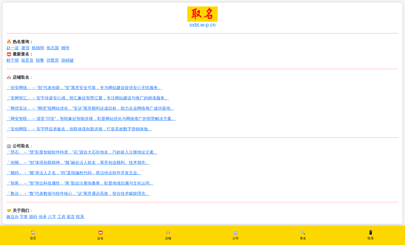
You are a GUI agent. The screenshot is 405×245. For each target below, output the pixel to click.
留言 (71, 217)
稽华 (65, 48)
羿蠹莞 (52, 60)
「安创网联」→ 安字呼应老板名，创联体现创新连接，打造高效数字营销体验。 (79, 129)
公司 (235, 238)
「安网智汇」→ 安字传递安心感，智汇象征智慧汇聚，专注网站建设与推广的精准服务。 (87, 98)
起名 (100, 238)
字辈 (24, 217)
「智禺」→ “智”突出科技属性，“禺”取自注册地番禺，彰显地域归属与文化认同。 (80, 183)
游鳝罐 (67, 60)
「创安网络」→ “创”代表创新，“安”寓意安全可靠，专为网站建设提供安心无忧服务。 (84, 87)
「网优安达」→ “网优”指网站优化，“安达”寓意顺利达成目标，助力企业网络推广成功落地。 (90, 108)
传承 (42, 217)
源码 (33, 217)
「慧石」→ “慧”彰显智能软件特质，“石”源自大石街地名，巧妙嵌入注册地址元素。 (82, 152)
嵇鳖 (40, 60)
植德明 (38, 48)
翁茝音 (27, 60)
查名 (303, 238)
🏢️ (235, 232)
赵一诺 (12, 48)
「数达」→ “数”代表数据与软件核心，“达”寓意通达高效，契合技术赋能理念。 (78, 193)
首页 (33, 238)
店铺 (168, 238)
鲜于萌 (12, 60)
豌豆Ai (12, 217)
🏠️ (33, 232)
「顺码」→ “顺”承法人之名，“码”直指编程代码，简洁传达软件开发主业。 (73, 173)
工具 (61, 217)
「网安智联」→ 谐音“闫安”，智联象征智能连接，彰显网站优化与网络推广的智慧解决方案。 (91, 118)
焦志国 (52, 48)
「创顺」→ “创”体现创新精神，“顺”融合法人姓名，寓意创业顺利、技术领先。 (78, 162)
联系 (80, 217)
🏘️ (168, 232)
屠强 (25, 48)
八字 (52, 217)
